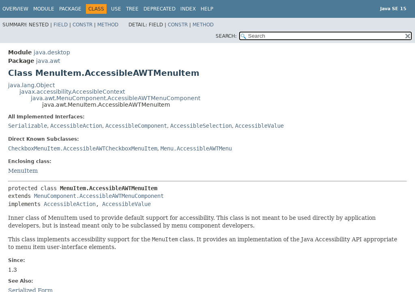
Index (188, 9)
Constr (82, 25)
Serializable (27, 125)
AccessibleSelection (201, 125)
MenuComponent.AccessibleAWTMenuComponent (99, 196)
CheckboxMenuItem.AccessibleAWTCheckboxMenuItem (82, 148)
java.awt (48, 61)
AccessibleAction (76, 125)
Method (107, 25)
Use (116, 9)
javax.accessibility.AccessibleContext (72, 91)
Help (207, 9)
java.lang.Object (31, 85)
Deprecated (159, 9)
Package (70, 9)
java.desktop (52, 52)
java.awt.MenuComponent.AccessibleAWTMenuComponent (115, 98)
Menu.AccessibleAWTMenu (196, 148)
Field (60, 25)
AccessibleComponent (136, 125)
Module (43, 9)
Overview (15, 9)
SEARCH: (226, 36)
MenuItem (23, 170)
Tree (132, 9)
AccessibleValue (259, 125)
